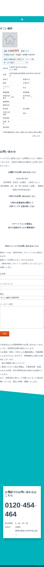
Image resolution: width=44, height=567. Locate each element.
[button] (22, 19)
